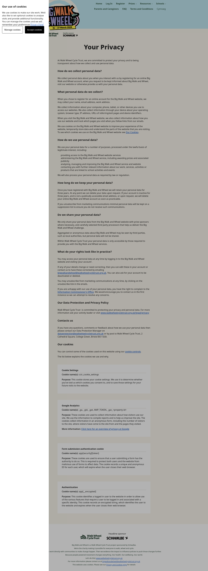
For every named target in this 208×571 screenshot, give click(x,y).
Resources (145, 3)
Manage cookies (12, 29)
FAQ (124, 8)
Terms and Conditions (141, 8)
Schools (160, 3)
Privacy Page (37, 24)
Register (120, 3)
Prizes (132, 3)
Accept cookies (34, 29)
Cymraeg (161, 8)
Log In (109, 3)
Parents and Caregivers (106, 8)
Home (99, 3)
